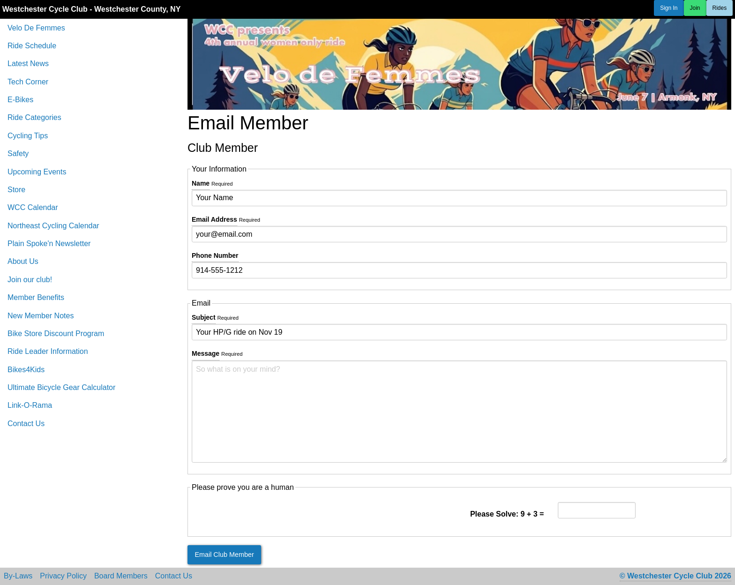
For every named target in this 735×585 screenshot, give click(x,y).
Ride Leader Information (48, 351)
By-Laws (18, 576)
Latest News (28, 64)
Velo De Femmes (36, 28)
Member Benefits (36, 297)
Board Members (121, 576)
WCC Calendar (33, 207)
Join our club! (30, 280)
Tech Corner (28, 82)
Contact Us (26, 424)
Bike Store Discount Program (56, 334)
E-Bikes (20, 100)
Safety (18, 154)
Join (695, 8)
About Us (23, 261)
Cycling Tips (28, 136)
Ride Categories (34, 117)
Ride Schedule (32, 46)
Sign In (668, 8)
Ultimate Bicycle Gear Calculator (61, 387)
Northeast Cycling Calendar (53, 226)
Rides (719, 8)
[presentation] (263, 514)
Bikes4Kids (26, 370)
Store (16, 190)
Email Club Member (224, 554)
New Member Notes (41, 316)
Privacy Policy (63, 576)
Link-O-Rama (30, 405)
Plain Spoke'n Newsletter (49, 244)
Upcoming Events (37, 172)
